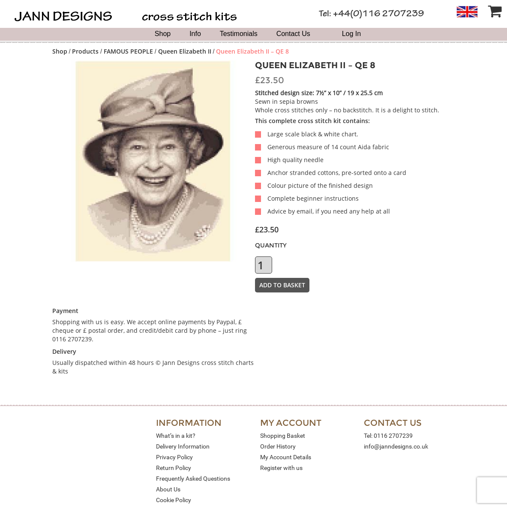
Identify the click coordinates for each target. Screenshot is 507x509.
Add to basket (282, 285)
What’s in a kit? (175, 435)
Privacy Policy (174, 457)
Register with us (281, 467)
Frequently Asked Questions (193, 478)
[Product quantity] (263, 265)
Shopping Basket (282, 435)
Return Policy (173, 467)
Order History (278, 446)
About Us (168, 489)
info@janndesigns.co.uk (396, 446)
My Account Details (285, 457)
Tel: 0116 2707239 (388, 435)
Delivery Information (183, 446)
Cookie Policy (173, 500)
